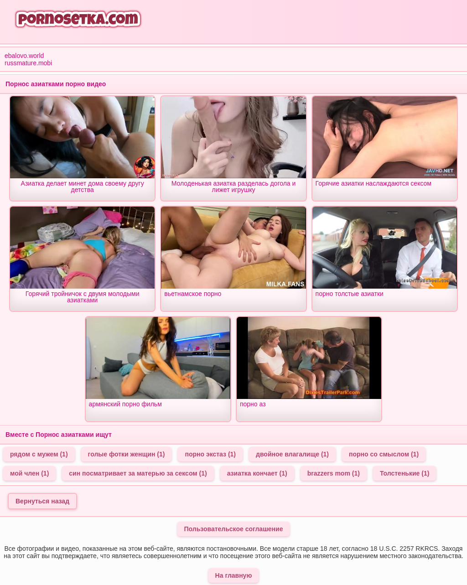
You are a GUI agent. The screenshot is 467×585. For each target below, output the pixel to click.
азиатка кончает (257, 473)
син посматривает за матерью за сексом (138, 473)
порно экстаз (210, 454)
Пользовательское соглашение (233, 529)
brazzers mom (333, 473)
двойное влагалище (292, 454)
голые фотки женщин (126, 454)
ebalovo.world (24, 55)
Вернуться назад (42, 501)
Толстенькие (405, 473)
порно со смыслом (384, 454)
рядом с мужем (39, 454)
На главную (233, 575)
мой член (29, 473)
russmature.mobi (28, 63)
